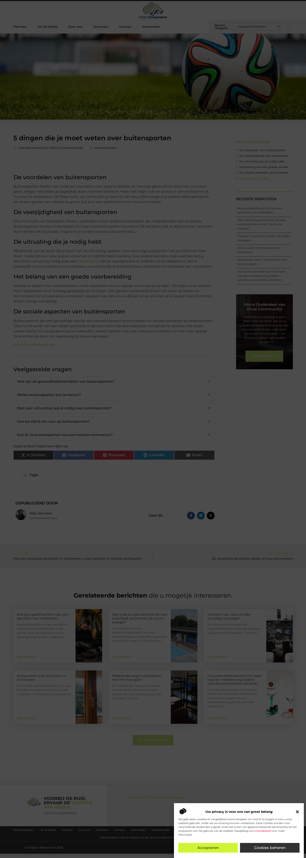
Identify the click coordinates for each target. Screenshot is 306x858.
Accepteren (208, 848)
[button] (297, 812)
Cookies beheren (270, 848)
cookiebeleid (262, 830)
